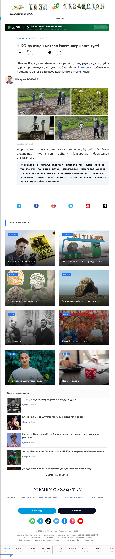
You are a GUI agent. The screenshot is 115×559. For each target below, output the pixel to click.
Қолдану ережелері (74, 497)
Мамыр (72, 550)
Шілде (98, 550)
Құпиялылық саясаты (49, 497)
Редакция (12, 497)
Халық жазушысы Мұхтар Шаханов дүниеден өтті (50, 399)
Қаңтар (20, 550)
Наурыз (46, 550)
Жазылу (37, 510)
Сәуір (59, 550)
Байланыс (77, 510)
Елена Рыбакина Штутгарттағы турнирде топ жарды (52, 417)
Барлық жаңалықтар (57, 474)
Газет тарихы (27, 497)
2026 (7, 550)
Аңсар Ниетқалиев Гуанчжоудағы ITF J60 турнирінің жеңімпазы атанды (63, 451)
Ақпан (33, 550)
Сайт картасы (96, 497)
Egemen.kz (85, 68)
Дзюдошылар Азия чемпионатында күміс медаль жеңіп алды (57, 468)
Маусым (85, 550)
